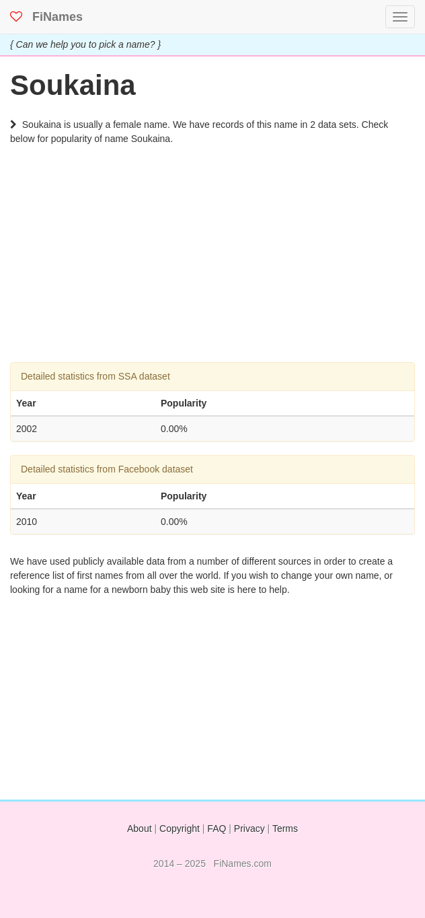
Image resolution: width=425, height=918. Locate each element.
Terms (285, 828)
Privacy (249, 828)
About (139, 828)
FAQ (216, 828)
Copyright (179, 828)
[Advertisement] (212, 268)
